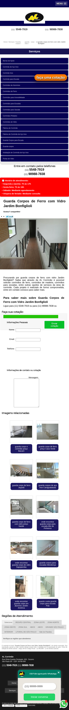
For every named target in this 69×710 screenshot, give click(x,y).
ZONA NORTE (53, 622)
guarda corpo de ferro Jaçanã (21, 486)
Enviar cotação (54, 324)
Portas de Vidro (9, 159)
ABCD (32, 627)
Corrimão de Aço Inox (11, 67)
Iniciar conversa (39, 697)
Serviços (34, 51)
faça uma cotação (51, 77)
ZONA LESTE (39, 622)
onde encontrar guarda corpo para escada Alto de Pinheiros (47, 525)
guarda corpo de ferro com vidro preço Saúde (21, 524)
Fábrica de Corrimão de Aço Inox (15, 134)
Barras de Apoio (9, 61)
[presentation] (24, 360)
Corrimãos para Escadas (12, 104)
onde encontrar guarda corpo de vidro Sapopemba (21, 565)
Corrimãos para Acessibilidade (14, 97)
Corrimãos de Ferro (10, 91)
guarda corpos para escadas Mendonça (48, 564)
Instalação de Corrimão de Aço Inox (16, 153)
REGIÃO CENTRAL (23, 622)
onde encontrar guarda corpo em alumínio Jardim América (21, 604)
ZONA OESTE (10, 627)
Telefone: (23, 349)
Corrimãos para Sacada (12, 110)
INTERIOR (8, 632)
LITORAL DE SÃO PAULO (26, 632)
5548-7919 (21, 29)
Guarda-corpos (9, 146)
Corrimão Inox (8, 73)
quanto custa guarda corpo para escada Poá (47, 603)
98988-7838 (56, 29)
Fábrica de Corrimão (11, 128)
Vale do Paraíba (45, 632)
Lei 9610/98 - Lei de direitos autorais (47, 648)
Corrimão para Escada (11, 79)
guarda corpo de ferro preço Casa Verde (48, 448)
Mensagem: (26, 391)
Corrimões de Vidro (10, 122)
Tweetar (9, 216)
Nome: (24, 330)
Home (14, 683)
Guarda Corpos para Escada (13, 140)
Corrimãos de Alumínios (12, 85)
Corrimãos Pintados (10, 116)
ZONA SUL (23, 627)
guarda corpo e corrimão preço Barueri (21, 449)
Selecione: (8, 622)
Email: (24, 339)
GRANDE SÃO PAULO (54, 627)
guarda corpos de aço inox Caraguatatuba (48, 486)
